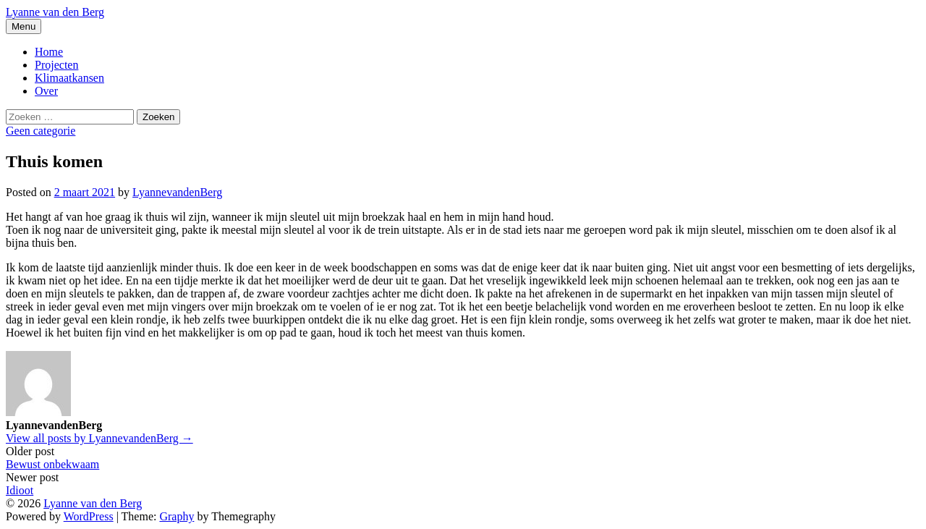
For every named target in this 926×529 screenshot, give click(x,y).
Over (46, 91)
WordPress (89, 516)
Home (49, 52)
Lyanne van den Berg (55, 12)
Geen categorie (40, 130)
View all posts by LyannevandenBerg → (99, 438)
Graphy (176, 516)
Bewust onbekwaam (52, 464)
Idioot (19, 490)
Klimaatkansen (69, 78)
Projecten (56, 65)
